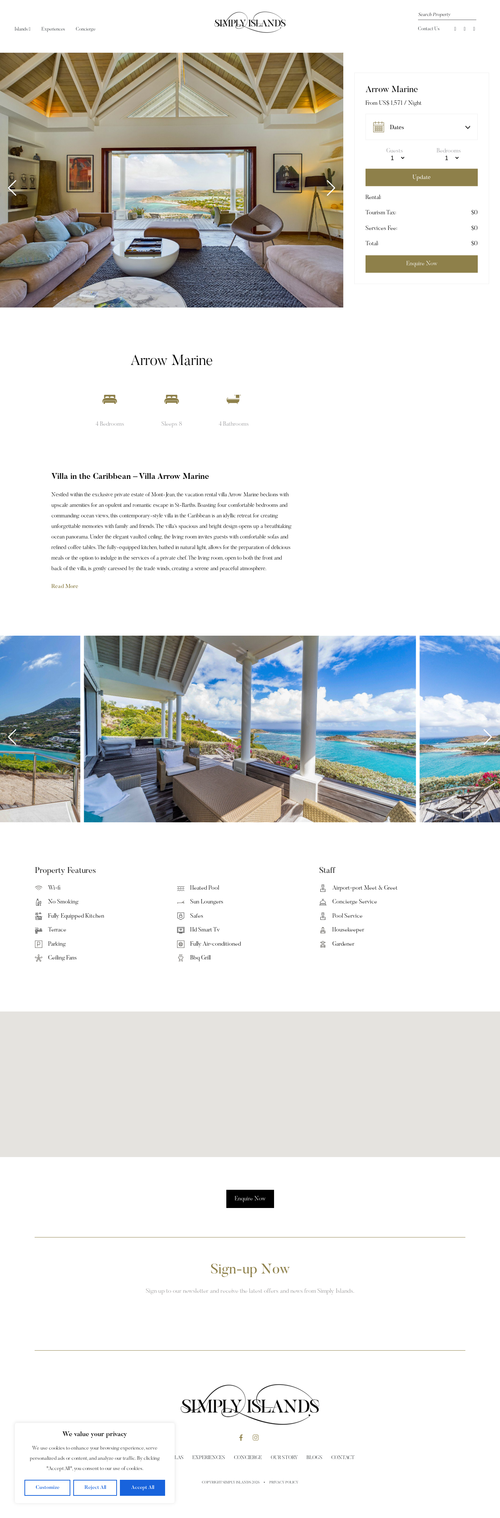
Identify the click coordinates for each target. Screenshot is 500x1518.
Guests (394, 151)
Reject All (95, 1487)
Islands (23, 29)
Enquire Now (250, 1199)
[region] (95, 1463)
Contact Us (429, 29)
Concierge (85, 29)
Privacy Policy (283, 1483)
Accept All (142, 1487)
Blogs (314, 1458)
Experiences (53, 29)
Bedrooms (449, 151)
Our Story (284, 1458)
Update (422, 177)
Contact (343, 1458)
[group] (171, 180)
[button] (331, 188)
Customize (47, 1487)
